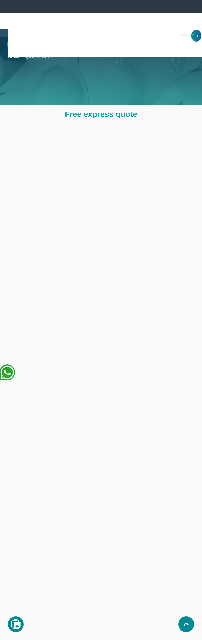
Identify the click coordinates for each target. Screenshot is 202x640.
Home (72, 34)
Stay (147, 34)
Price (181, 34)
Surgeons (116, 34)
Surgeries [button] (93, 34)
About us (164, 34)
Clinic (134, 34)
